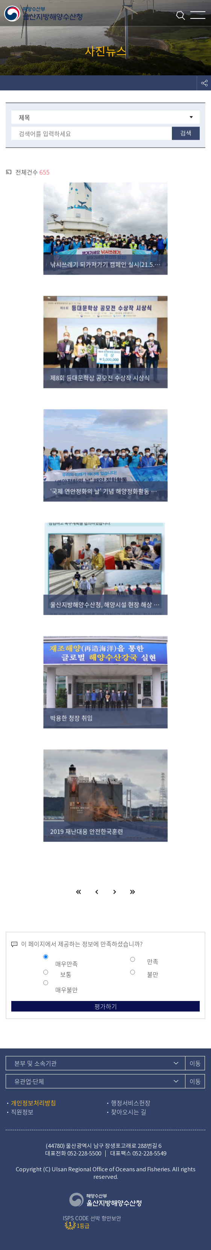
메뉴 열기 (197, 15)
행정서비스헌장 (130, 1102)
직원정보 (22, 1111)
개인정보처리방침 (33, 1102)
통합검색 (178, 15)
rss (9, 173)
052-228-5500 (84, 1153)
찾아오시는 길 (128, 1111)
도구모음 (204, 82)
